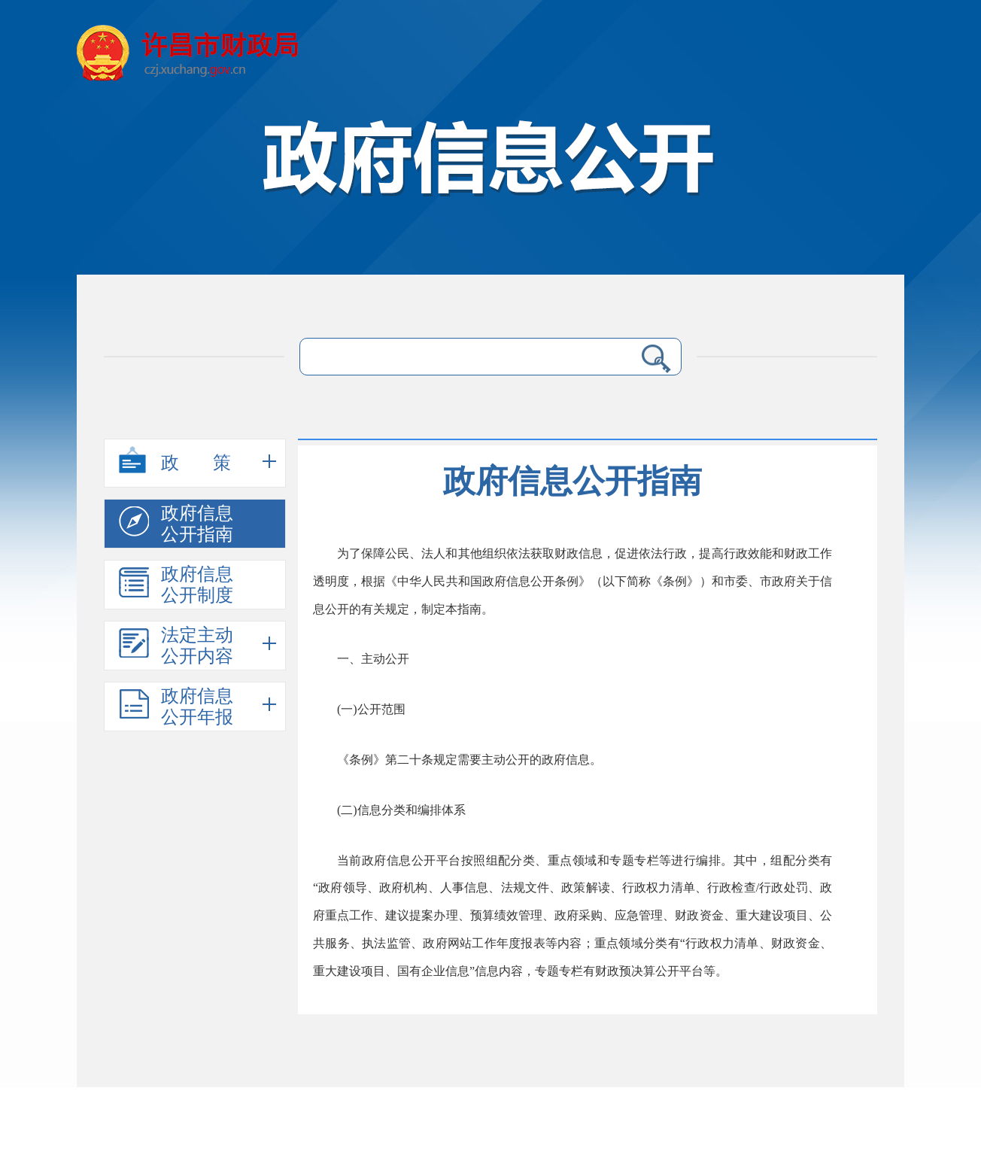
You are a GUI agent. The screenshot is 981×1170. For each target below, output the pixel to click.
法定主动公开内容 (176, 645)
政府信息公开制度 (176, 584)
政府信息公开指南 (176, 523)
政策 (192, 465)
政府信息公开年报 (176, 706)
